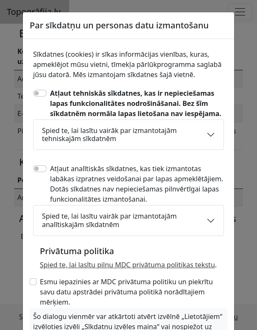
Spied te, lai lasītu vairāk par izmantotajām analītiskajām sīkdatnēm (109, 220)
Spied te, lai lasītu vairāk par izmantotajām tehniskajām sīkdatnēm (109, 134)
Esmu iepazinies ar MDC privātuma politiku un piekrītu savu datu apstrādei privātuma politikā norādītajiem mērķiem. (126, 292)
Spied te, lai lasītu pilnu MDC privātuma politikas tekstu (127, 264)
